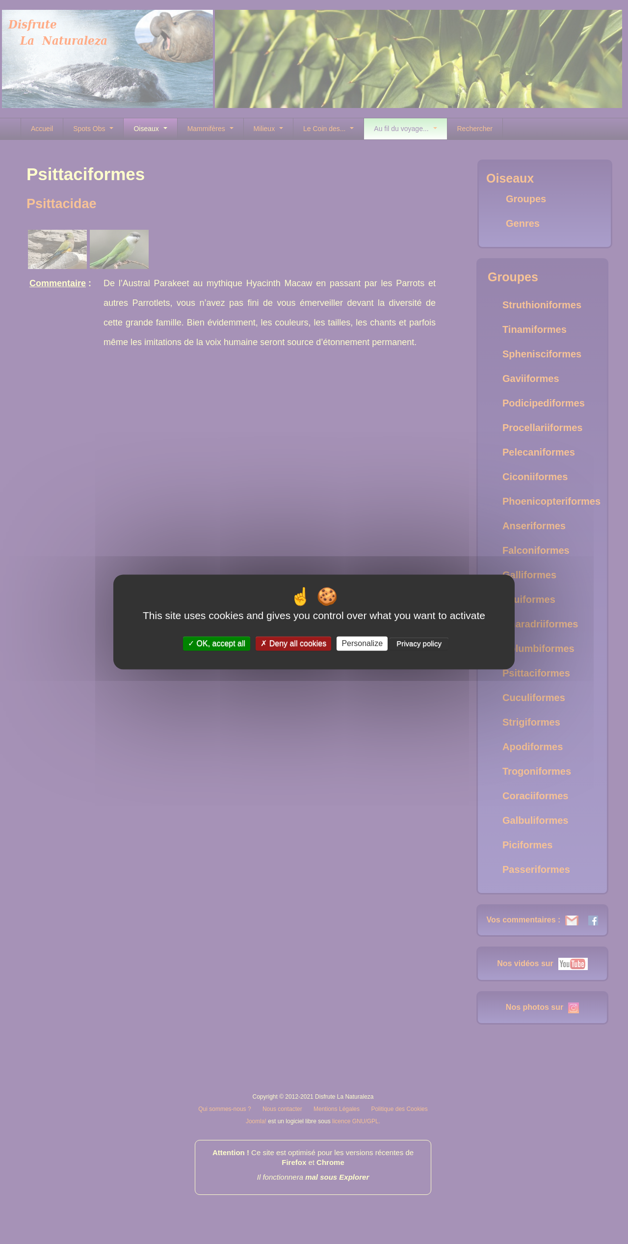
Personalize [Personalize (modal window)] (362, 643)
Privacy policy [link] (419, 643)
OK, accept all (216, 643)
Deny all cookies (293, 643)
